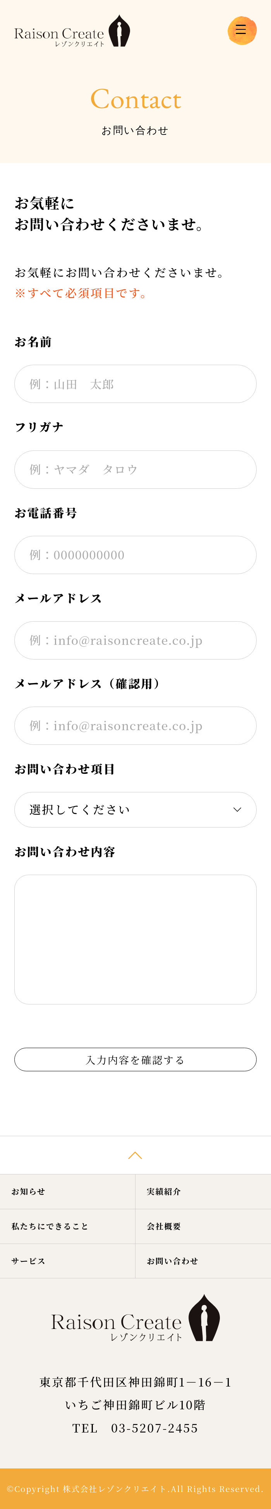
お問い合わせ (183, 1256)
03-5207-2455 (155, 1427)
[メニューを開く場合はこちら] (242, 30)
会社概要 (172, 1212)
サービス (36, 1256)
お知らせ (36, 1167)
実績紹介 (172, 1167)
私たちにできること (64, 1212)
